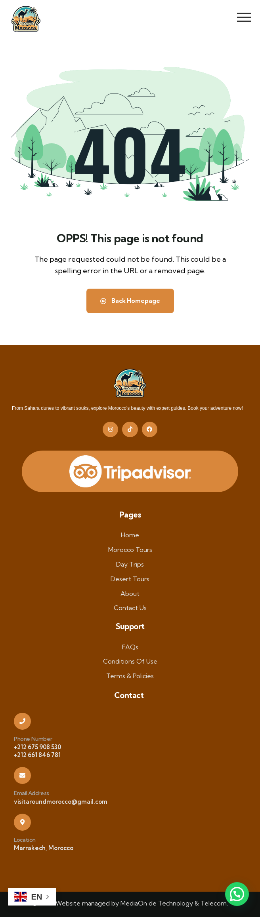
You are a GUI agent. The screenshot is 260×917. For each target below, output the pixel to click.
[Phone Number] (22, 721)
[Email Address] (22, 775)
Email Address (31, 793)
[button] (237, 894)
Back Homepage (130, 300)
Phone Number (33, 738)
